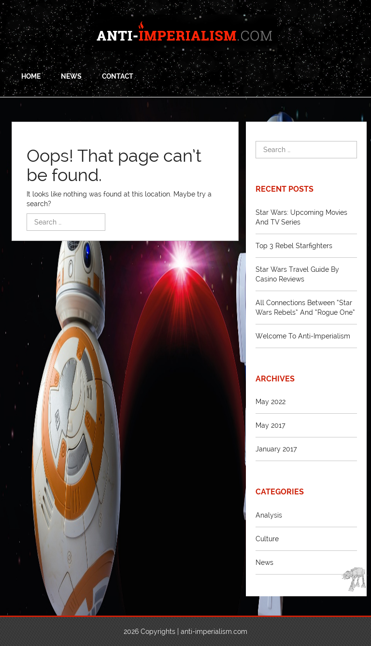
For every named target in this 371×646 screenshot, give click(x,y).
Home (31, 76)
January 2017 (276, 449)
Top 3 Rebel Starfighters (294, 246)
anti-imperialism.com (214, 631)
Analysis (269, 515)
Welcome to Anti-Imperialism (303, 336)
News (71, 76)
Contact (117, 76)
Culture (267, 539)
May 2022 (270, 402)
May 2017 (270, 425)
